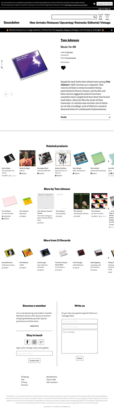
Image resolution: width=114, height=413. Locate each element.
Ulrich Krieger (77, 262)
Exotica (22, 170)
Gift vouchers (51, 382)
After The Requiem (79, 170)
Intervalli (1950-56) (43, 170)
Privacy (24, 382)
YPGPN (22, 265)
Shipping (25, 377)
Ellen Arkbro (95, 168)
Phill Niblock (24, 262)
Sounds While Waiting (98, 170)
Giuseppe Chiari (42, 168)
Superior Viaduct (63, 30)
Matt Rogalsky (95, 262)
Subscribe (34, 360)
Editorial (93, 22)
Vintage (105, 22)
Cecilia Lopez (41, 262)
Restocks (81, 22)
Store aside (51, 379)
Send (79, 358)
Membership (51, 377)
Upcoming (66, 22)
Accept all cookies (104, 4)
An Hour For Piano (97, 213)
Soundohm (11, 22)
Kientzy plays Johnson (81, 213)
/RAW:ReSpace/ (78, 265)
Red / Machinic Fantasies (42, 266)
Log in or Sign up (104, 9)
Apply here (34, 326)
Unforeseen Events (8, 265)
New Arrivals (38, 22)
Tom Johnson (70, 40)
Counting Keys (61, 213)
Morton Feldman (60, 168)
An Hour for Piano (7, 213)
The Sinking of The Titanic (8, 172)
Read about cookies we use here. (76, 5)
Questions (23, 213)
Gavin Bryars (6, 168)
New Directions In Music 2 (61, 172)
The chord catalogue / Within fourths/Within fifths (45, 218)
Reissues (52, 22)
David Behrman (7, 262)
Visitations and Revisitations (96, 266)
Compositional (70, 58)
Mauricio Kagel (25, 168)
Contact (24, 385)
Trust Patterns (60, 267)
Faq (22, 379)
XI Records (69, 52)
